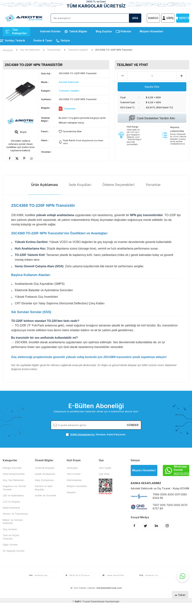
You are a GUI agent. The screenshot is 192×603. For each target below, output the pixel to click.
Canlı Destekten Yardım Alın (152, 118)
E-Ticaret (85, 601)
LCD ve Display (11, 501)
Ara (135, 18)
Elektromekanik (11, 507)
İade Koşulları (80, 185)
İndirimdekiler (74, 480)
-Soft (76, 601)
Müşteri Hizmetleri (151, 31)
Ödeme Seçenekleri (118, 185)
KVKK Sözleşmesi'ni (82, 434)
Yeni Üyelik (105, 467)
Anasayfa (8, 50)
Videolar (125, 31)
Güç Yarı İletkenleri (30, 49)
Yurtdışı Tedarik (15, 40)
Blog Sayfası (104, 31)
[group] (20, 91)
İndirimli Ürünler (50, 31)
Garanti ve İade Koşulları (43, 488)
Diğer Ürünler (10, 544)
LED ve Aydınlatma (13, 495)
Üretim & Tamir (42, 40)
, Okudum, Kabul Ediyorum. (96, 434)
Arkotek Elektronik (69, 82)
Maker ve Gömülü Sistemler (13, 521)
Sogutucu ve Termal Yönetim (14, 488)
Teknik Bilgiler (78, 31)
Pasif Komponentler (14, 473)
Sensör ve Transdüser (15, 513)
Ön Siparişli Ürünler (14, 550)
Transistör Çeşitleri (78, 49)
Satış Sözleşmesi (44, 480)
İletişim (65, 40)
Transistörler (54, 49)
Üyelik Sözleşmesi (45, 473)
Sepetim (71, 492)
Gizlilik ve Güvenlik (45, 495)
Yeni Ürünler (74, 473)
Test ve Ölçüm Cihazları (11, 537)
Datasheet (69, 108)
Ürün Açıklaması (44, 185)
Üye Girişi (104, 473)
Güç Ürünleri (10, 529)
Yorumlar (153, 185)
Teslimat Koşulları (45, 467)
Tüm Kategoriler (16, 31)
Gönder (133, 425)
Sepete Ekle (152, 86)
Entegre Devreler (12, 467)
